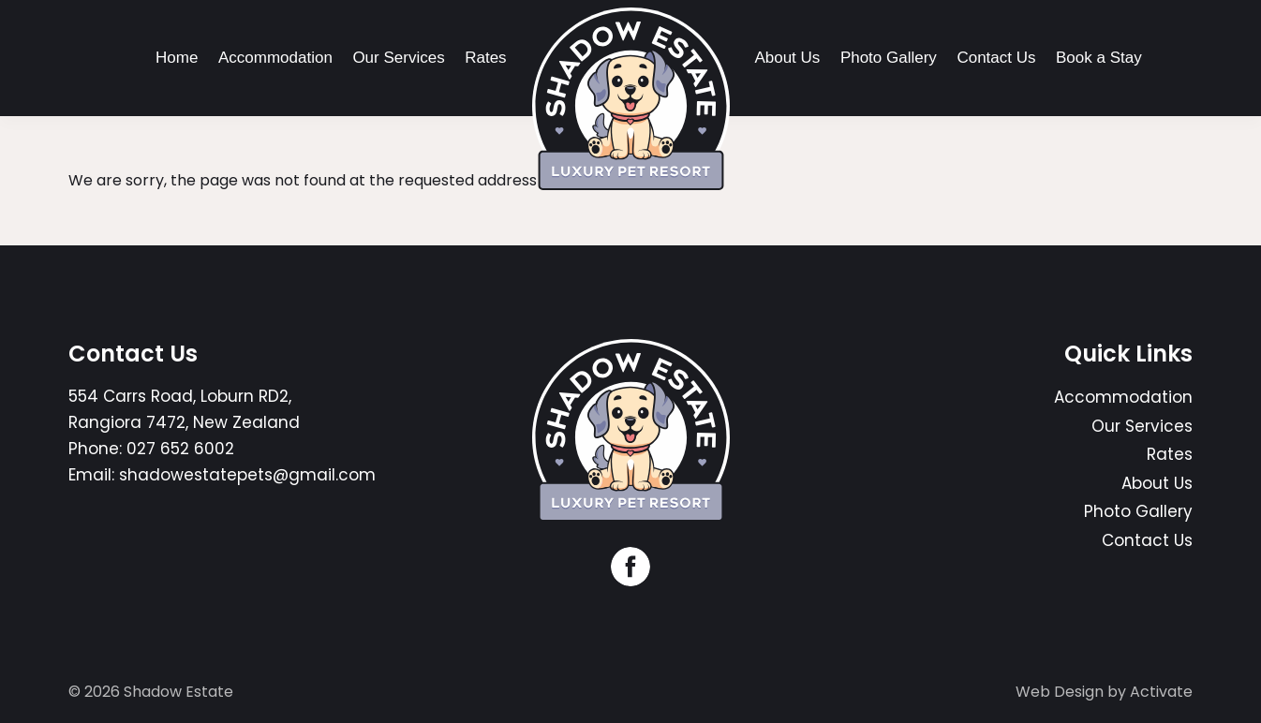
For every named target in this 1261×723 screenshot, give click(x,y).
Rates (485, 57)
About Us (787, 57)
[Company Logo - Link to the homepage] (631, 98)
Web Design (1060, 691)
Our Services (398, 57)
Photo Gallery (888, 57)
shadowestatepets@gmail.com (247, 475)
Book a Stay (1099, 57)
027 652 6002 (180, 448)
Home (177, 57)
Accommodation (275, 57)
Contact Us (996, 57)
